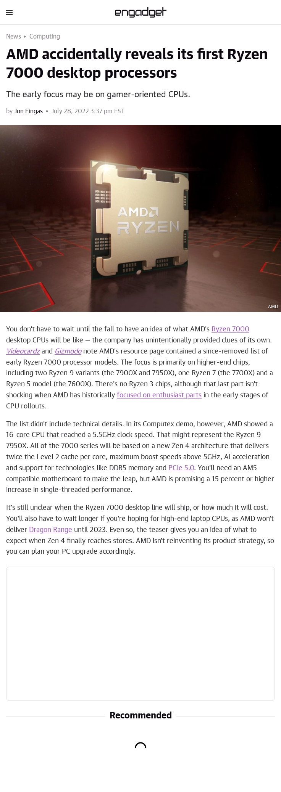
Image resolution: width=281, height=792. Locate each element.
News (13, 37)
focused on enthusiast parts (159, 395)
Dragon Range (50, 530)
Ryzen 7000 (230, 329)
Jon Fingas (28, 111)
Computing (44, 37)
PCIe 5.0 (181, 468)
